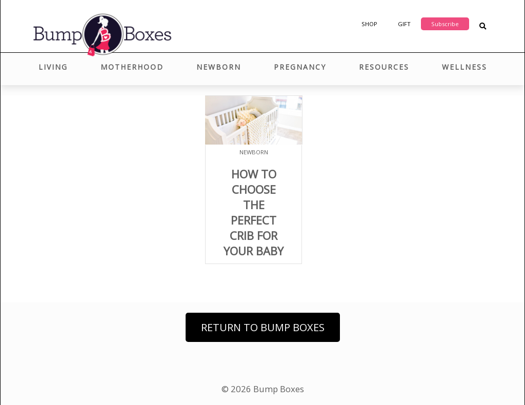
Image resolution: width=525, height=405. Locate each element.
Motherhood (132, 67)
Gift (404, 24)
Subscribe (445, 24)
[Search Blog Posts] (482, 26)
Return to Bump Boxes (263, 327)
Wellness (464, 67)
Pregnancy (300, 67)
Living (53, 67)
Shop (369, 24)
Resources (384, 67)
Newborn (218, 67)
